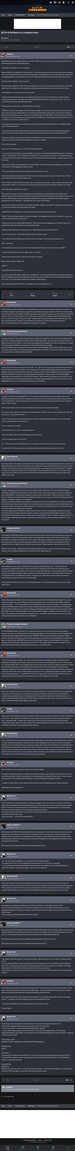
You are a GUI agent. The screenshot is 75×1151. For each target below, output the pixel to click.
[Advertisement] (37, 24)
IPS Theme (26, 1140)
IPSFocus (33, 1140)
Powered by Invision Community (37, 1142)
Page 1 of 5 (37, 47)
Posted (13, 56)
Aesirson (5, 38)
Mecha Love (11, 796)
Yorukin (9, 559)
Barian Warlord (12, 457)
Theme (40, 1140)
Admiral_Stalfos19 (13, 528)
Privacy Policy (48, 1140)
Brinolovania (11, 302)
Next (68, 47)
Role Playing (15, 40)
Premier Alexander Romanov (17, 331)
